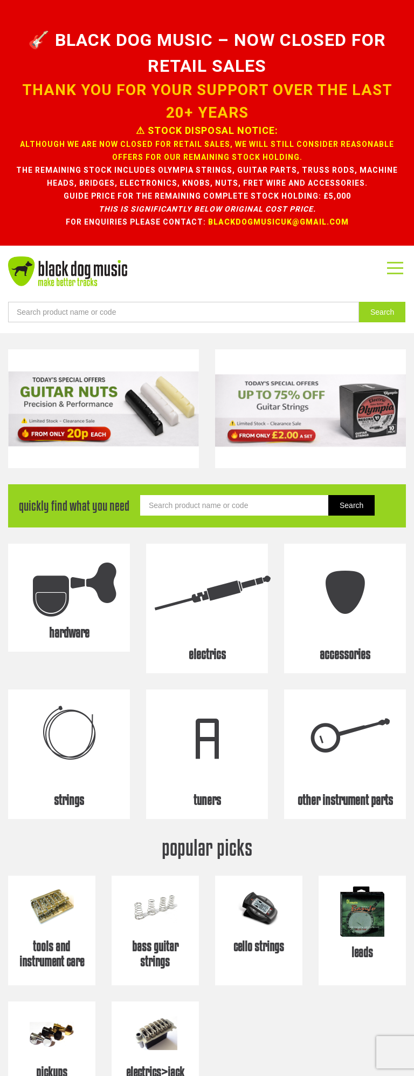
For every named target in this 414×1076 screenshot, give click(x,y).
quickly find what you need (74, 445)
